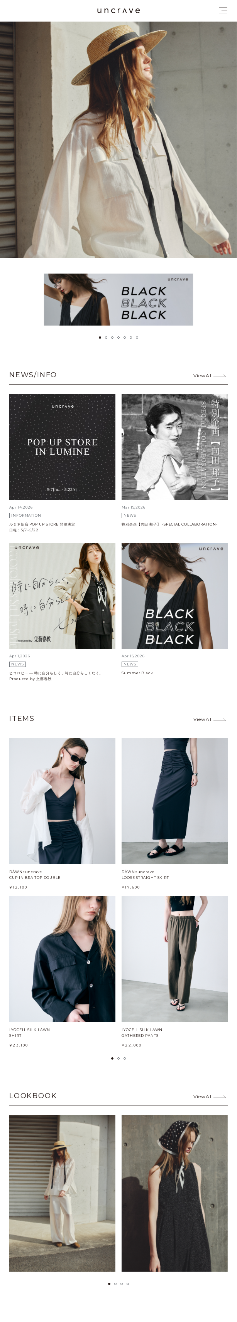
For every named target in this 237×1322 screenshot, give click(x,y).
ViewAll (203, 375)
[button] (100, 337)
